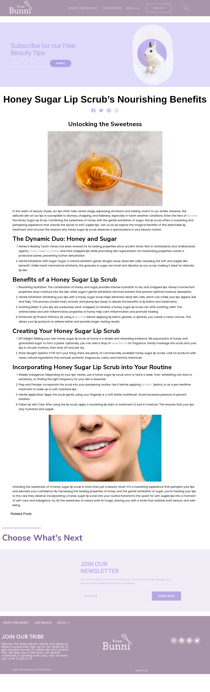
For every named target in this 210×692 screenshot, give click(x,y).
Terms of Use (141, 670)
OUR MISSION (111, 8)
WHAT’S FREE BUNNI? (83, 8)
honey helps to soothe (44, 251)
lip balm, (147, 384)
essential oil (119, 343)
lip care (191, 216)
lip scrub (80, 317)
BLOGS (132, 8)
